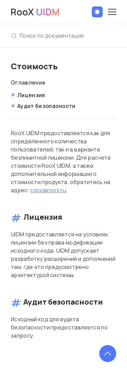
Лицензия (31, 95)
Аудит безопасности (46, 106)
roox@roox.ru (48, 190)
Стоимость (34, 66)
